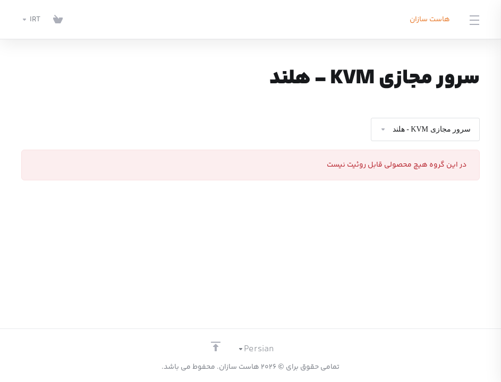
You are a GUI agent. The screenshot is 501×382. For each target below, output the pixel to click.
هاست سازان (430, 19)
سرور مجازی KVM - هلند (425, 129)
